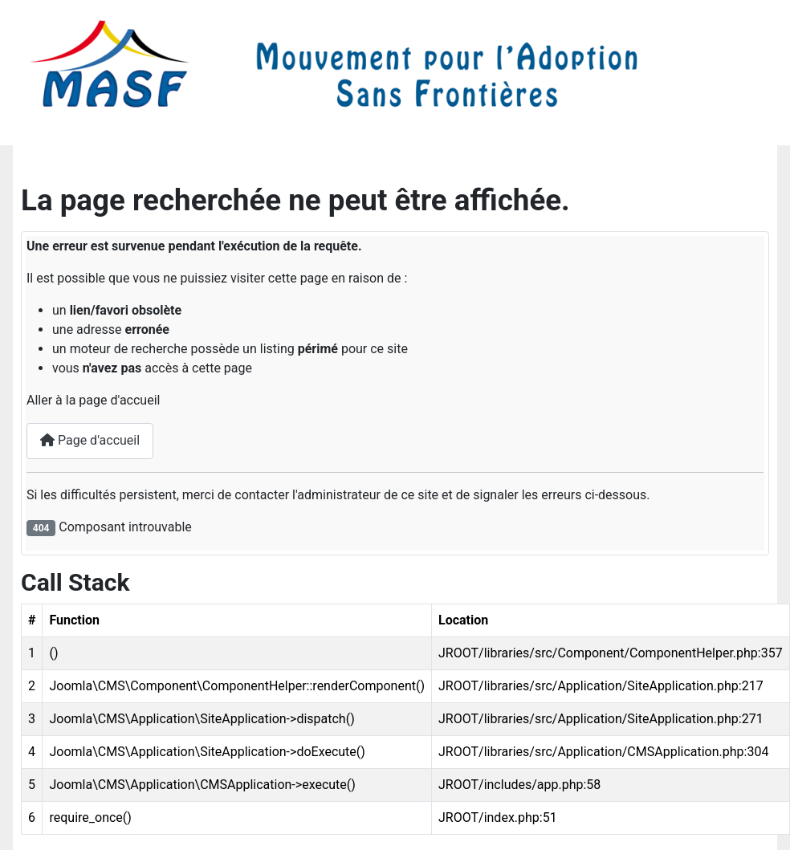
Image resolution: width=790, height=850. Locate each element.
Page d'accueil (90, 440)
